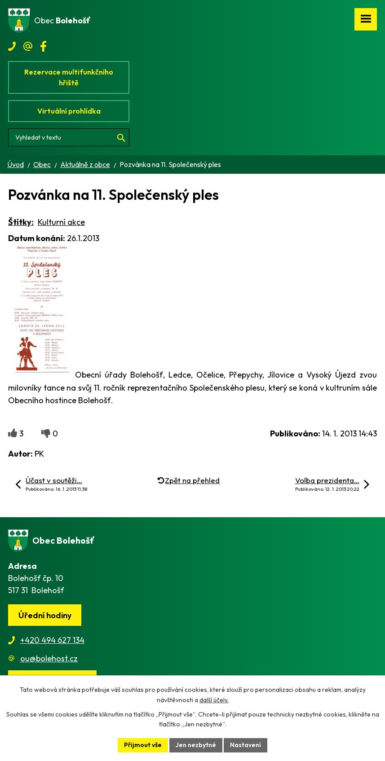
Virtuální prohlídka (69, 110)
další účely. (214, 700)
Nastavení (245, 745)
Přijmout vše (143, 745)
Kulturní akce (61, 222)
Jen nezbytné (196, 745)
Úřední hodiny (44, 615)
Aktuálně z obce (85, 164)
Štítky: (21, 222)
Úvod (15, 164)
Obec (42, 164)
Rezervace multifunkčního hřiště (68, 77)
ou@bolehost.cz (49, 658)
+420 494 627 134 (52, 640)
